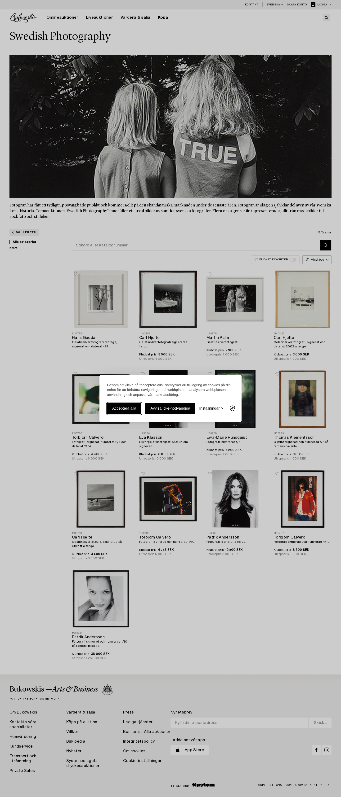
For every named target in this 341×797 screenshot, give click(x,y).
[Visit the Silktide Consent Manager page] (232, 408)
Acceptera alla (124, 408)
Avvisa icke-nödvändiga (170, 408)
